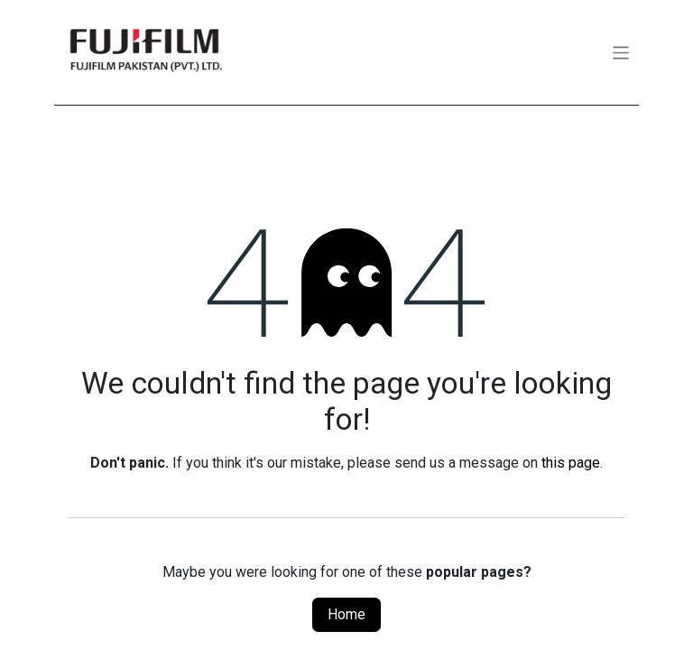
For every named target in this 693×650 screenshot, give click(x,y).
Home (346, 614)
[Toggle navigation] (621, 51)
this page (570, 462)
